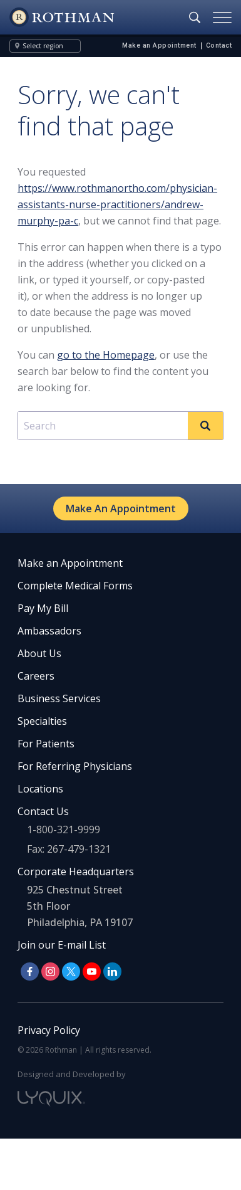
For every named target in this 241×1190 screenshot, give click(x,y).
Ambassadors (49, 631)
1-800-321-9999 (63, 829)
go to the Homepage (106, 355)
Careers (36, 676)
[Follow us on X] (71, 971)
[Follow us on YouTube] (92, 971)
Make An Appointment (121, 508)
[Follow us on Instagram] (50, 971)
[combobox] (120, 425)
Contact (219, 45)
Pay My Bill (43, 608)
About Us (39, 653)
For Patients (46, 743)
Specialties (42, 721)
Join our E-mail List (62, 945)
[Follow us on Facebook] (30, 971)
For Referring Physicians (75, 766)
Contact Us (43, 811)
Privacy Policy (49, 1030)
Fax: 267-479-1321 (69, 849)
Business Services (59, 698)
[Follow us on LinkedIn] (112, 971)
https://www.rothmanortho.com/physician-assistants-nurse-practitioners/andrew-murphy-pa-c (117, 204)
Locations (40, 789)
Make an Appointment (159, 45)
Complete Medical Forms (75, 585)
